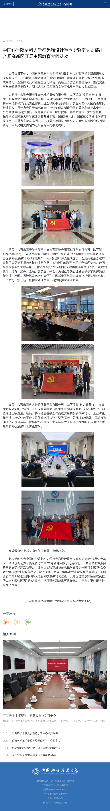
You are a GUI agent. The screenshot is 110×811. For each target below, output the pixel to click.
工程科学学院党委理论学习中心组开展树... (36, 733)
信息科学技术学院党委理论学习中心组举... (36, 740)
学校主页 (8, 4)
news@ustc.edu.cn (59, 789)
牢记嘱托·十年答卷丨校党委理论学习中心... (30, 715)
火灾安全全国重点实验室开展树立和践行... (36, 755)
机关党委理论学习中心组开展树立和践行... (36, 748)
